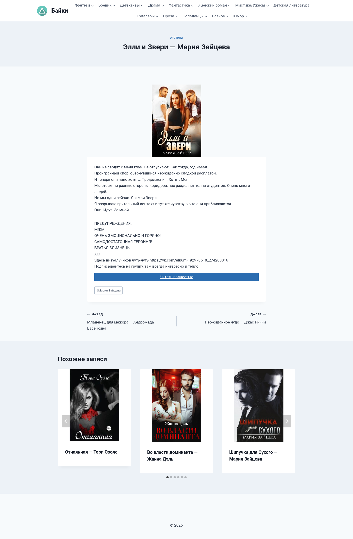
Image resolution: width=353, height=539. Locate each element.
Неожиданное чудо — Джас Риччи (223, 317)
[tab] (167, 477)
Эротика (176, 37)
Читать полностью (176, 277)
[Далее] (287, 421)
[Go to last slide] (66, 421)
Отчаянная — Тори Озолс (91, 452)
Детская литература (292, 5)
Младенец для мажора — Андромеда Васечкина (130, 320)
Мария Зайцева (108, 290)
